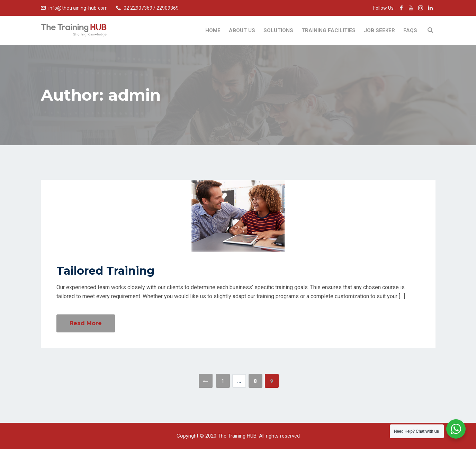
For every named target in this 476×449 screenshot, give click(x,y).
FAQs (410, 30)
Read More (86, 323)
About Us (242, 30)
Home (213, 30)
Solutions (278, 30)
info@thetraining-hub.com (78, 8)
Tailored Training (105, 270)
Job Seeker (379, 30)
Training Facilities (329, 30)
